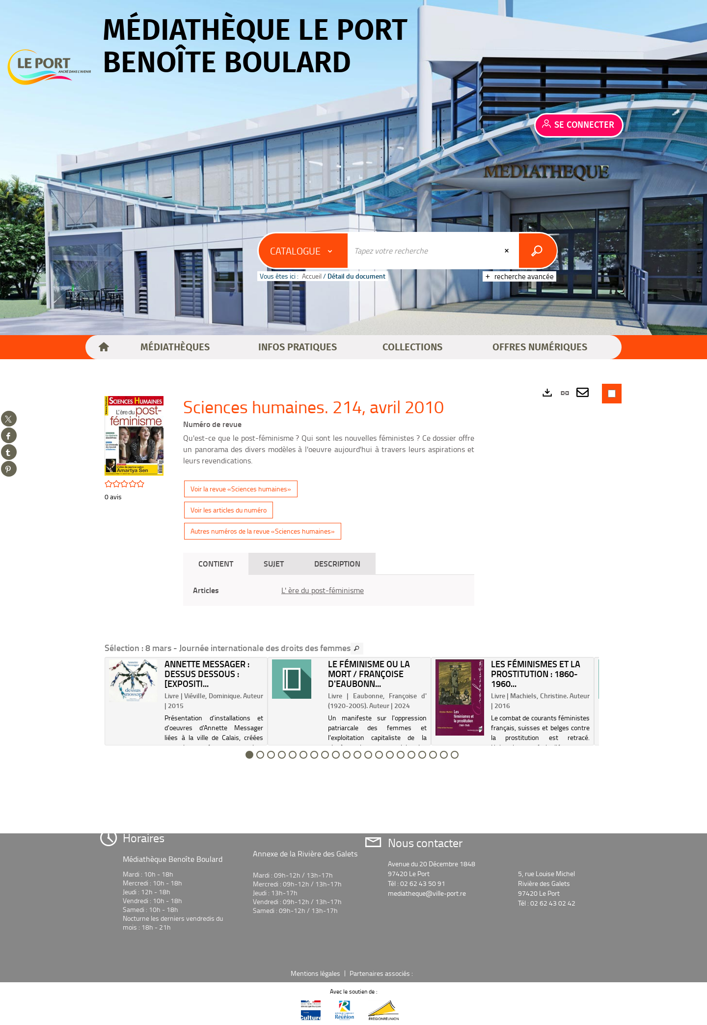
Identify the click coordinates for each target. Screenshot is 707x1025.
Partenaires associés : (382, 973)
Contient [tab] (215, 563)
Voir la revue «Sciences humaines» (240, 488)
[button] (175, 347)
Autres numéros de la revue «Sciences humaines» (262, 531)
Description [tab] (337, 563)
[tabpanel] (328, 590)
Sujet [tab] (274, 563)
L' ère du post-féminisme (322, 590)
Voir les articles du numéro (228, 509)
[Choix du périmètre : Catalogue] (303, 250)
